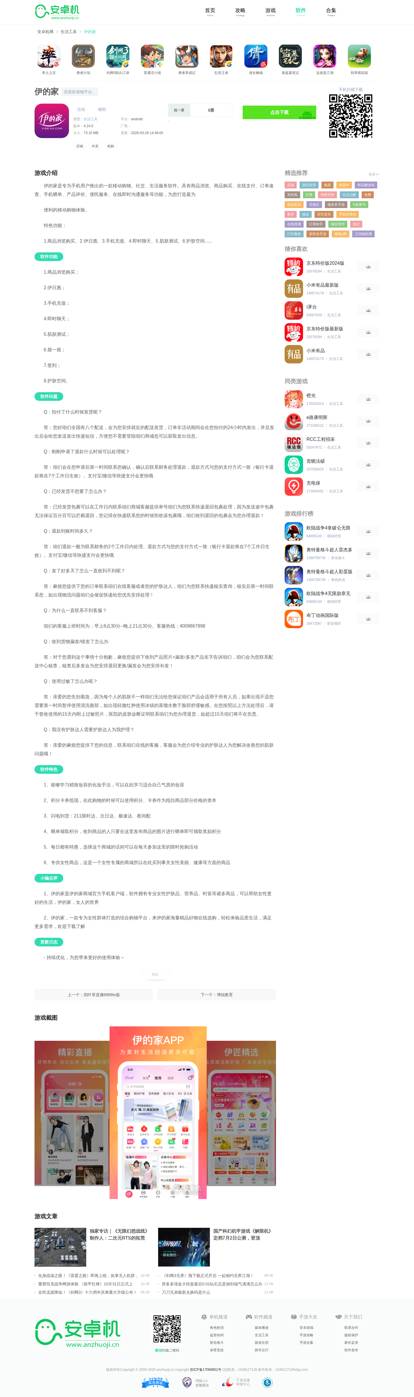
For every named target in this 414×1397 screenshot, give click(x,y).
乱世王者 (221, 73)
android (137, 119)
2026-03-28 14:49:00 (147, 133)
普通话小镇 (152, 73)
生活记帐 (349, 195)
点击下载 (279, 112)
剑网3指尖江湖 (118, 73)
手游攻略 (306, 1335)
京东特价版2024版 (325, 263)
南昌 (327, 185)
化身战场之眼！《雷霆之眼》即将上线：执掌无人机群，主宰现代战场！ (88, 1275)
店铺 (79, 146)
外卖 (95, 146)
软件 (301, 10)
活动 (81, 109)
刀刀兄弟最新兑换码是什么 (186, 1292)
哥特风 (292, 195)
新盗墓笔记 (290, 73)
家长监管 (351, 1343)
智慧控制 (327, 195)
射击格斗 (217, 1343)
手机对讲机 (347, 214)
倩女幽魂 (256, 73)
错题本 (344, 185)
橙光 (311, 395)
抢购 (110, 146)
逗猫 (290, 185)
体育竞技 (217, 1350)
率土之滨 (49, 73)
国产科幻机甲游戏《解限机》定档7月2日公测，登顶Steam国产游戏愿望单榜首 (243, 1235)
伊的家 (90, 31)
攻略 (240, 10)
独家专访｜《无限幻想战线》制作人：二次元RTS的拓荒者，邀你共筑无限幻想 (120, 1235)
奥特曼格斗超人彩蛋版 (329, 571)
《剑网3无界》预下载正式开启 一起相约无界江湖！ (208, 1275)
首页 (210, 10)
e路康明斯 (316, 417)
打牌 (309, 195)
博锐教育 (225, 994)
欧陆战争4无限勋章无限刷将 (328, 593)
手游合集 (306, 1343)
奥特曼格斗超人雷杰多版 (329, 550)
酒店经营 (309, 185)
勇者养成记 (186, 73)
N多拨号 (359, 205)
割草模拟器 (359, 73)
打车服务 (294, 234)
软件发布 (351, 1350)
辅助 (102, 109)
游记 (356, 224)
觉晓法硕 (315, 461)
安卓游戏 (306, 1328)
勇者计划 (83, 73)
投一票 (179, 110)
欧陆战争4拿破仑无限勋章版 (328, 528)
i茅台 (311, 306)
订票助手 (316, 224)
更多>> (374, 174)
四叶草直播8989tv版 (102, 994)
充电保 (313, 483)
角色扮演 (217, 1328)
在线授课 (294, 224)
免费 (367, 195)
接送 (305, 214)
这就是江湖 (325, 73)
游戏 (270, 10)
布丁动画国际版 (322, 615)
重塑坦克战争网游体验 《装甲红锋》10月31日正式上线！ (85, 1284)
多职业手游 (317, 234)
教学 (290, 214)
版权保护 (351, 1335)
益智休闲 (217, 1335)
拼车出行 (262, 1350)
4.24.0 (88, 126)
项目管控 (338, 224)
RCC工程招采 (320, 439)
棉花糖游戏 (366, 185)
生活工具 (69, 31)
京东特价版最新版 (324, 328)
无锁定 (314, 205)
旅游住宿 (262, 1343)
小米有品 (315, 350)
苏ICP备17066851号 (205, 1370)
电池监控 (294, 205)
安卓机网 (45, 31)
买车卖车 (324, 214)
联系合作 (351, 1328)
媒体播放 (262, 1328)
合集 (331, 10)
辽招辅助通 (363, 234)
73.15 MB (91, 133)
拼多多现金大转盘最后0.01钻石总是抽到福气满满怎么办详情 (212, 1284)
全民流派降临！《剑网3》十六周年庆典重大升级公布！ (87, 1292)
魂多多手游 (336, 205)
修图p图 (340, 234)
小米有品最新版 (322, 285)
